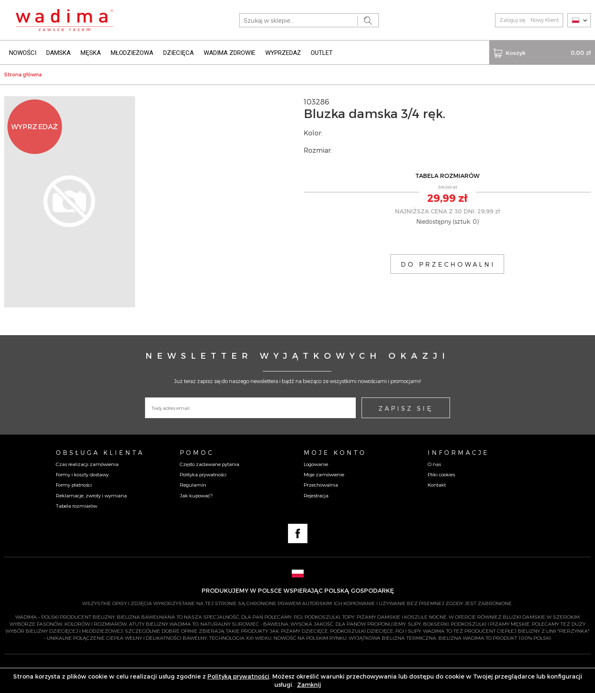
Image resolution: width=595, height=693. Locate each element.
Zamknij (309, 684)
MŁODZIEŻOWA (132, 53)
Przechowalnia (321, 484)
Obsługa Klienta (100, 452)
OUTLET (322, 53)
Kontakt (437, 484)
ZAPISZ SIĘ (405, 408)
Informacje (458, 452)
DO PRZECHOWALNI (448, 264)
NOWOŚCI (22, 53)
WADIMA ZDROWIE (229, 53)
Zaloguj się (512, 20)
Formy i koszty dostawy (82, 474)
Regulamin (193, 484)
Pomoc (197, 452)
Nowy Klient (545, 20)
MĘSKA (91, 53)
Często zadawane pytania (209, 464)
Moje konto (335, 452)
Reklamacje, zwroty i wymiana (91, 495)
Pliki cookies (441, 474)
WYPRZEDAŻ (283, 53)
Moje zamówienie (324, 474)
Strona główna (23, 74)
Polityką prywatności (238, 676)
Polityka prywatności (203, 474)
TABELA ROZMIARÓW (447, 175)
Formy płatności (74, 484)
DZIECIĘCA (178, 53)
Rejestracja (316, 495)
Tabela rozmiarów (76, 506)
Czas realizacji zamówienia (87, 464)
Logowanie (316, 464)
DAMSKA (58, 53)
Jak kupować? (196, 495)
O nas (434, 464)
